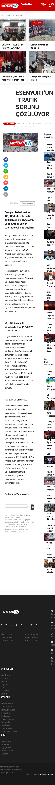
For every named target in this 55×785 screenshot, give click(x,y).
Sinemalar (5, 722)
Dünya (4, 694)
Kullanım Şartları (32, 634)
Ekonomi (5, 691)
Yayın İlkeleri (6, 637)
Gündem (5, 681)
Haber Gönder (31, 640)
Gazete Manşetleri (9, 731)
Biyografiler (6, 747)
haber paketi (12, 776)
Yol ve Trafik (6, 707)
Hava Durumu (7, 703)
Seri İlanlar (6, 725)
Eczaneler (5, 713)
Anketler (5, 744)
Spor (3, 688)
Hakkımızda (6, 634)
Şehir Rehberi (7, 728)
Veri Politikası (7, 640)
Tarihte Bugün (7, 719)
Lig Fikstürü (6, 716)
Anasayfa (6, 15)
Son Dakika (26, 4)
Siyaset (4, 684)
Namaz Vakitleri (8, 710)
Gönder (33, 507)
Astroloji (5, 754)
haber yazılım (11, 779)
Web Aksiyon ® (46, 774)
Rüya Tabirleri (7, 751)
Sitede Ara (6, 741)
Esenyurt (5, 678)
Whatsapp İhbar (32, 637)
